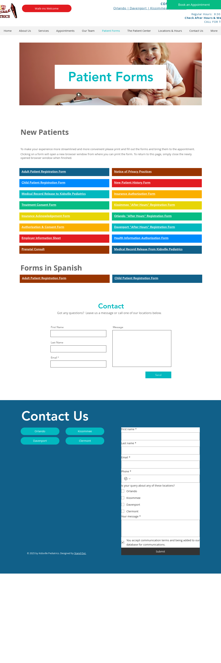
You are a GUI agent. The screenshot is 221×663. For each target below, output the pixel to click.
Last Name (57, 342)
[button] (139, 31)
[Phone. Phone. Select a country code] (127, 478)
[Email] (159, 464)
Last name (128, 443)
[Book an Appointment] (194, 4)
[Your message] (160, 528)
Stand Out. (80, 553)
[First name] (159, 436)
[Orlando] (40, 431)
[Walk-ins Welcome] (46, 8)
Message (118, 327)
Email (54, 357)
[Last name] (159, 450)
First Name (57, 327)
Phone (126, 471)
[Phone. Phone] (164, 478)
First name (129, 429)
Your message (131, 516)
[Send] (158, 375)
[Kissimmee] (85, 431)
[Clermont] (85, 441)
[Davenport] (40, 441)
